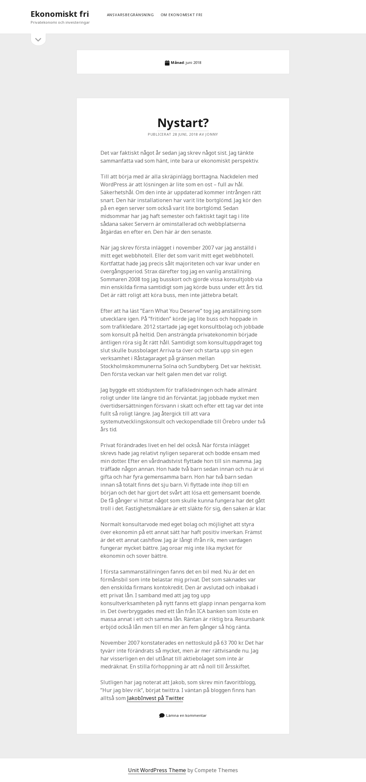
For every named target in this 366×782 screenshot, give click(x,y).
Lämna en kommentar (186, 715)
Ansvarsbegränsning (130, 14)
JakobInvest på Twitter (155, 698)
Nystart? (183, 123)
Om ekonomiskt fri (181, 14)
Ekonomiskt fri (60, 13)
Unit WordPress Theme (157, 770)
